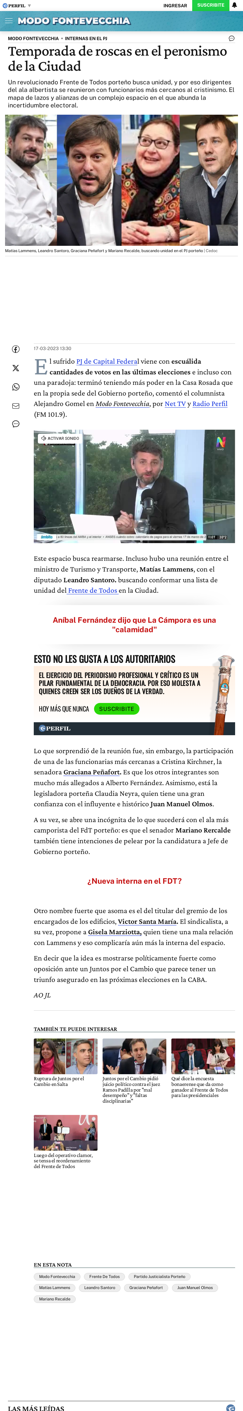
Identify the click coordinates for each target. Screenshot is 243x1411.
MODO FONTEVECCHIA (33, 38)
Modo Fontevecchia (57, 1276)
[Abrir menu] (7, 20)
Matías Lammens (54, 1287)
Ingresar (175, 5)
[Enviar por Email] (15, 406)
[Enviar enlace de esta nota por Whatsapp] (15, 387)
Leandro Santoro (99, 1287)
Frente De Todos (104, 1276)
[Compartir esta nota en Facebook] (15, 349)
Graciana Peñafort (146, 1287)
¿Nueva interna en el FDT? (134, 880)
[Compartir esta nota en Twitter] (15, 368)
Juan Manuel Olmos (195, 1287)
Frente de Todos (93, 590)
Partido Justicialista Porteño (159, 1276)
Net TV (175, 403)
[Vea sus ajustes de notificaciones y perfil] (234, 5)
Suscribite (210, 5)
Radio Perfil (210, 403)
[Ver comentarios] (230, 39)
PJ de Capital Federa (106, 361)
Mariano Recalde (54, 1299)
